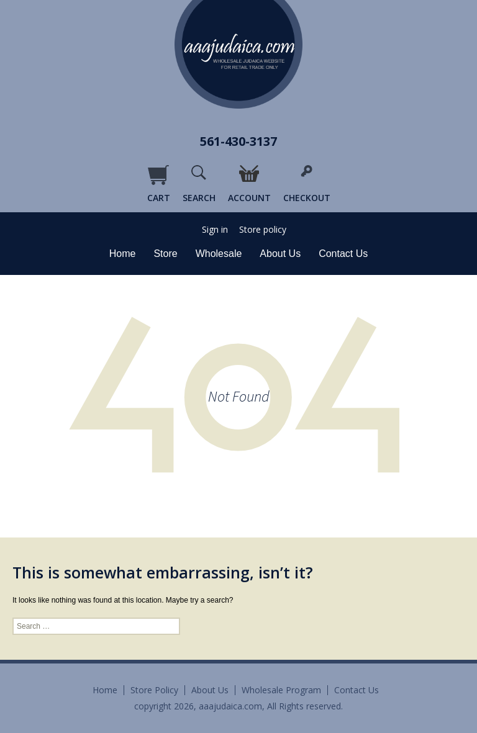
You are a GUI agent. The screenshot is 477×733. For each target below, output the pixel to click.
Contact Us (343, 253)
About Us (280, 253)
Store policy (262, 230)
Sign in (215, 230)
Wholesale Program (281, 690)
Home (122, 253)
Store (165, 253)
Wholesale (219, 253)
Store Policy (154, 690)
